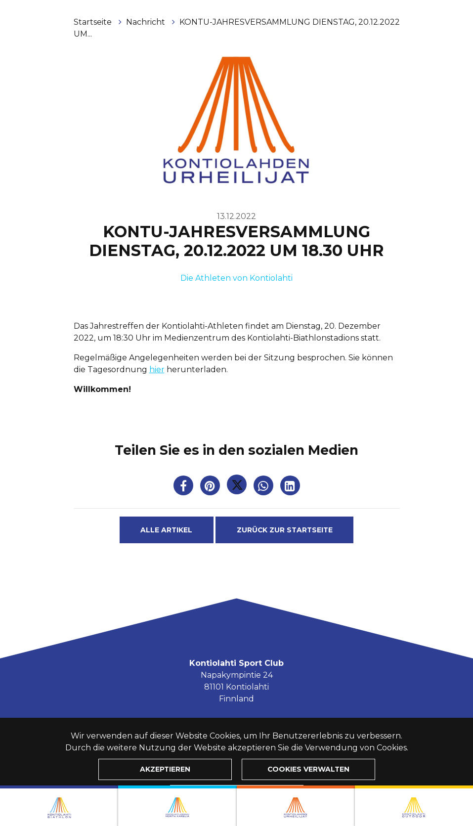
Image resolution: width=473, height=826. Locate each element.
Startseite (94, 22)
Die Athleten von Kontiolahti (236, 278)
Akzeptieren (165, 769)
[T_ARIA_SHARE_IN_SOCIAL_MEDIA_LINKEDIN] (290, 487)
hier (157, 369)
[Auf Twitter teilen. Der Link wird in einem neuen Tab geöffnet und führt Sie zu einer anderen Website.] (237, 487)
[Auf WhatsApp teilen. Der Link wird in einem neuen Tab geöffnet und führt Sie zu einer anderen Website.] (264, 487)
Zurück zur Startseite (285, 530)
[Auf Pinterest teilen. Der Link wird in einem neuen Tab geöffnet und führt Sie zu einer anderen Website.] (211, 487)
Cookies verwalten (308, 769)
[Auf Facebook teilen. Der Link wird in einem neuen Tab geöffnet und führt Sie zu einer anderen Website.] (184, 487)
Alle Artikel (166, 530)
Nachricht (146, 22)
